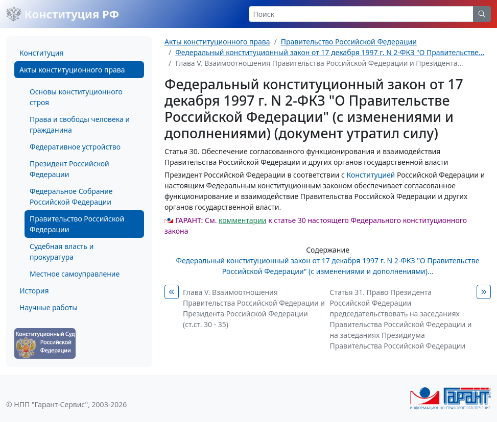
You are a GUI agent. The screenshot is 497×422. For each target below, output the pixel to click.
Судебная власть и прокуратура (61, 251)
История (34, 290)
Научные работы (48, 307)
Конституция (41, 53)
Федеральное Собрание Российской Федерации (71, 196)
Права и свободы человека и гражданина (80, 124)
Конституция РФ (62, 13)
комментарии (242, 220)
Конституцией (371, 175)
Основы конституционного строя (76, 97)
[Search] (361, 14)
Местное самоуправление (75, 274)
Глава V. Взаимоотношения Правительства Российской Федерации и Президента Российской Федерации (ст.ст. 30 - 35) (254, 308)
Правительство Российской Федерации (77, 224)
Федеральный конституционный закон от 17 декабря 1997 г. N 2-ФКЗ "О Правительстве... (329, 52)
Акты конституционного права (72, 70)
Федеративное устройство (75, 147)
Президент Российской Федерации (69, 169)
